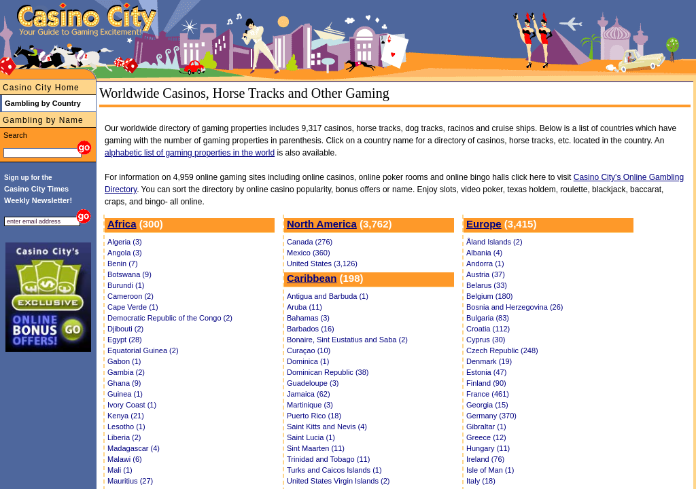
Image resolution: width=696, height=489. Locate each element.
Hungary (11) (488, 448)
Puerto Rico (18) (314, 416)
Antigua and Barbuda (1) (327, 296)
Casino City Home (41, 87)
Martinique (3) (310, 405)
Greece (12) (486, 437)
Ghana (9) (124, 383)
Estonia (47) (486, 372)
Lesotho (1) (126, 426)
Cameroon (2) (130, 296)
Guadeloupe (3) (312, 383)
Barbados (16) (310, 329)
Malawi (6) (124, 459)
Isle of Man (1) (490, 470)
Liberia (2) (124, 437)
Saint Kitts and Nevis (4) (327, 426)
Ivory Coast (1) (131, 405)
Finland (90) (486, 383)
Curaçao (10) (308, 350)
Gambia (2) (126, 372)
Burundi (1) (125, 285)
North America (322, 224)
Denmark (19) (489, 361)
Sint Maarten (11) (316, 448)
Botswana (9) (129, 274)
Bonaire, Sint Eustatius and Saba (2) (347, 340)
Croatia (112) (488, 329)
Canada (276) (309, 242)
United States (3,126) (322, 263)
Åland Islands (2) (494, 242)
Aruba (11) (304, 307)
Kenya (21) (125, 416)
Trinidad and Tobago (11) (328, 459)
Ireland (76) (485, 459)
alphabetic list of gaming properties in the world (190, 153)
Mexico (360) (308, 253)
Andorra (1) (485, 263)
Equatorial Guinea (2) (143, 350)
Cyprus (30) (485, 340)
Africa (122, 224)
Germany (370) (491, 416)
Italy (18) (480, 481)
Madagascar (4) (133, 448)
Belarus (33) (486, 285)
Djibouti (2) (125, 329)
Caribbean (311, 278)
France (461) (487, 394)
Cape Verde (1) (132, 307)
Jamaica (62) (308, 394)
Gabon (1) (124, 361)
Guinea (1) (125, 394)
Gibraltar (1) (486, 426)
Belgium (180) (489, 296)
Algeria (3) (124, 242)
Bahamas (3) (308, 318)
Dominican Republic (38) (327, 372)
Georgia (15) (487, 405)
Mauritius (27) (130, 481)
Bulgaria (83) (487, 318)
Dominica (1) (308, 361)
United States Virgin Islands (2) (338, 481)
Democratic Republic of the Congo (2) (169, 318)
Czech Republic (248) (502, 350)
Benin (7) (122, 263)
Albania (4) (484, 253)
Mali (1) (120, 470)
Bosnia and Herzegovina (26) (514, 307)
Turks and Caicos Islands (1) (334, 470)
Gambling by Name (43, 120)
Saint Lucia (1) (311, 437)
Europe (484, 224)
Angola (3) (124, 253)
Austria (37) (485, 274)
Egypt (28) (124, 340)
